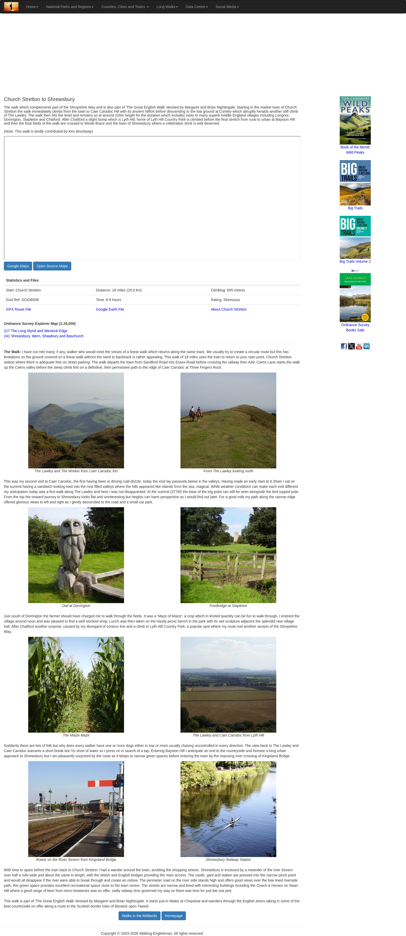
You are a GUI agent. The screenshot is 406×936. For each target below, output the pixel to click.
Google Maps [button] (18, 266)
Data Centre (197, 7)
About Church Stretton (229, 309)
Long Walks (167, 7)
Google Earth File (110, 309)
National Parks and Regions (70, 7)
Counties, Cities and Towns (125, 7)
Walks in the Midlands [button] (139, 916)
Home (32, 7)
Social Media (227, 7)
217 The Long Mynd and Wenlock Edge (35, 331)
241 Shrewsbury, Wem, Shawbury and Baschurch (44, 336)
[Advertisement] (203, 55)
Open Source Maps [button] (52, 266)
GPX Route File (18, 309)
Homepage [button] (174, 916)
